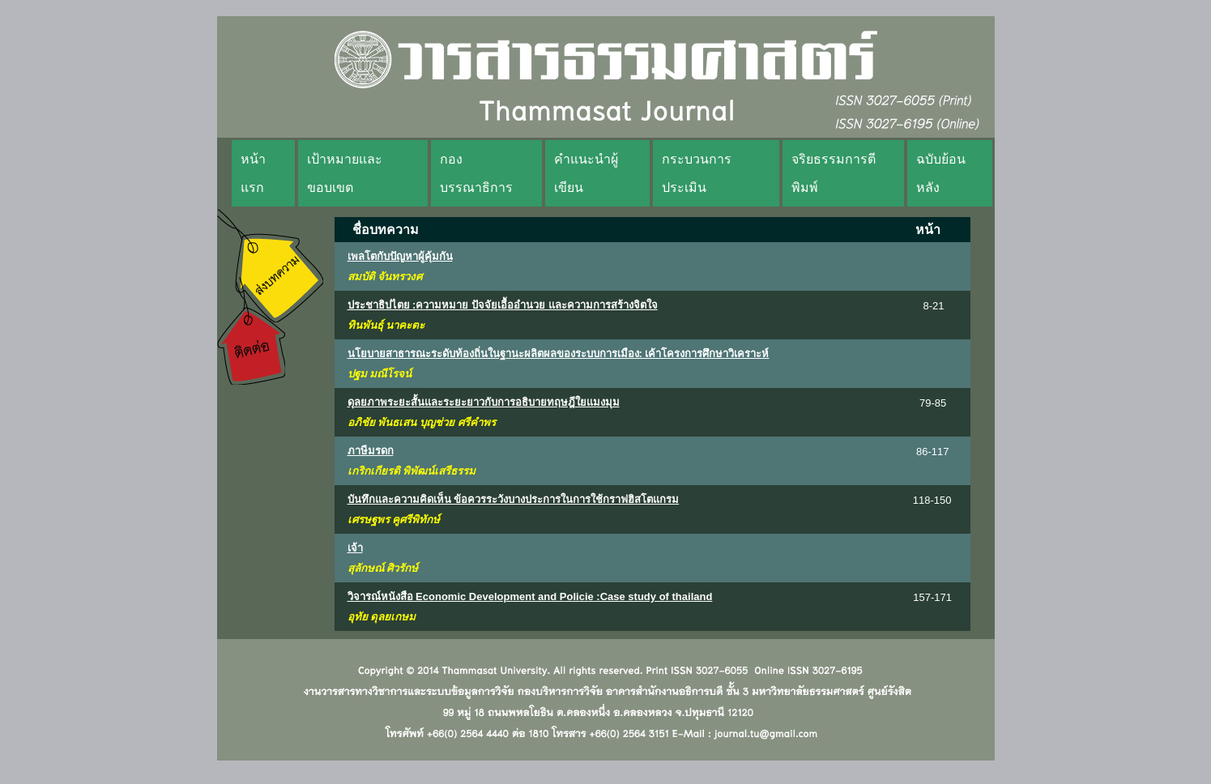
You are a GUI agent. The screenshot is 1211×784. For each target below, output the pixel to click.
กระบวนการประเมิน (696, 173)
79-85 (932, 403)
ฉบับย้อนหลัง (941, 173)
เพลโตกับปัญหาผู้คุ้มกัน (400, 256)
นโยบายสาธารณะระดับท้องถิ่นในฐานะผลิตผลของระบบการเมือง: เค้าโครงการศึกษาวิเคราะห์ (559, 353)
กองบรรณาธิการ (476, 173)
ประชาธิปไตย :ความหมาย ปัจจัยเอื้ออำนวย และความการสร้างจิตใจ (503, 305)
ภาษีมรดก (371, 451)
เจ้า (355, 548)
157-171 (932, 597)
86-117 (932, 451)
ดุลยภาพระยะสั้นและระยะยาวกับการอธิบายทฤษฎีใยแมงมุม (484, 402)
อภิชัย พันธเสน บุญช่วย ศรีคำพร (422, 422)
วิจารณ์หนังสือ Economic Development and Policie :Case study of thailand (530, 596)
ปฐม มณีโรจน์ (380, 374)
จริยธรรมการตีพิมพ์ (833, 173)
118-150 (932, 500)
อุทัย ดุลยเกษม (382, 617)
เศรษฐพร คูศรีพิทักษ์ (394, 519)
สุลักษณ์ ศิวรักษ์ (383, 568)
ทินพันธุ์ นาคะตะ (386, 325)
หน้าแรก (253, 173)
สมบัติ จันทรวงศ (385, 277)
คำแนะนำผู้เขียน (586, 173)
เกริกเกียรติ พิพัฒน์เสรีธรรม (412, 471)
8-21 (933, 306)
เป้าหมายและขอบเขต (344, 173)
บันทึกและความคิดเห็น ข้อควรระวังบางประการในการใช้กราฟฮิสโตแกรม (514, 499)
